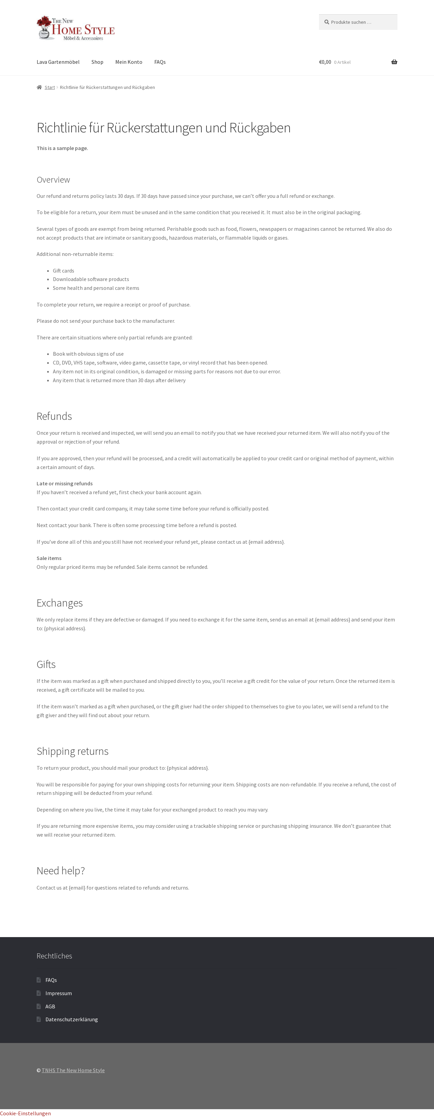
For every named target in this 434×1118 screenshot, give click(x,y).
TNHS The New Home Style (73, 1070)
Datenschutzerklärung (71, 1019)
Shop (97, 61)
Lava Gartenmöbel (58, 61)
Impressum (58, 993)
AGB (50, 1006)
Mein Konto (128, 61)
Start (50, 87)
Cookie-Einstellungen (25, 1113)
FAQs (160, 61)
